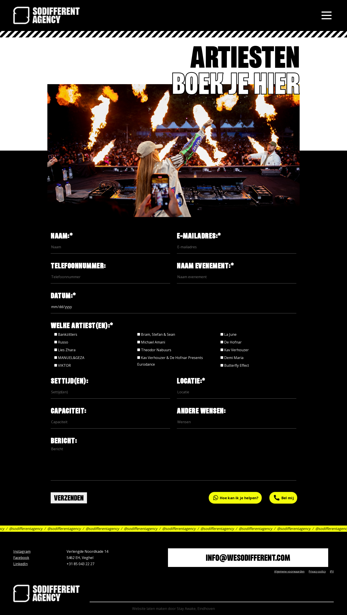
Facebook (21, 557)
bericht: (173, 463)
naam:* (110, 242)
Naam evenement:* (236, 272)
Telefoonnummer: (110, 272)
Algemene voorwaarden (289, 571)
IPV (332, 571)
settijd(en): (110, 387)
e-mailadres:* (236, 242)
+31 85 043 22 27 (80, 563)
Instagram (22, 551)
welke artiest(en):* (82, 326)
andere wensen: (236, 417)
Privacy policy (317, 571)
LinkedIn (20, 563)
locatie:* (236, 387)
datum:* (173, 301)
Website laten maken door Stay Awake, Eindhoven (173, 608)
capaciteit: (110, 417)
